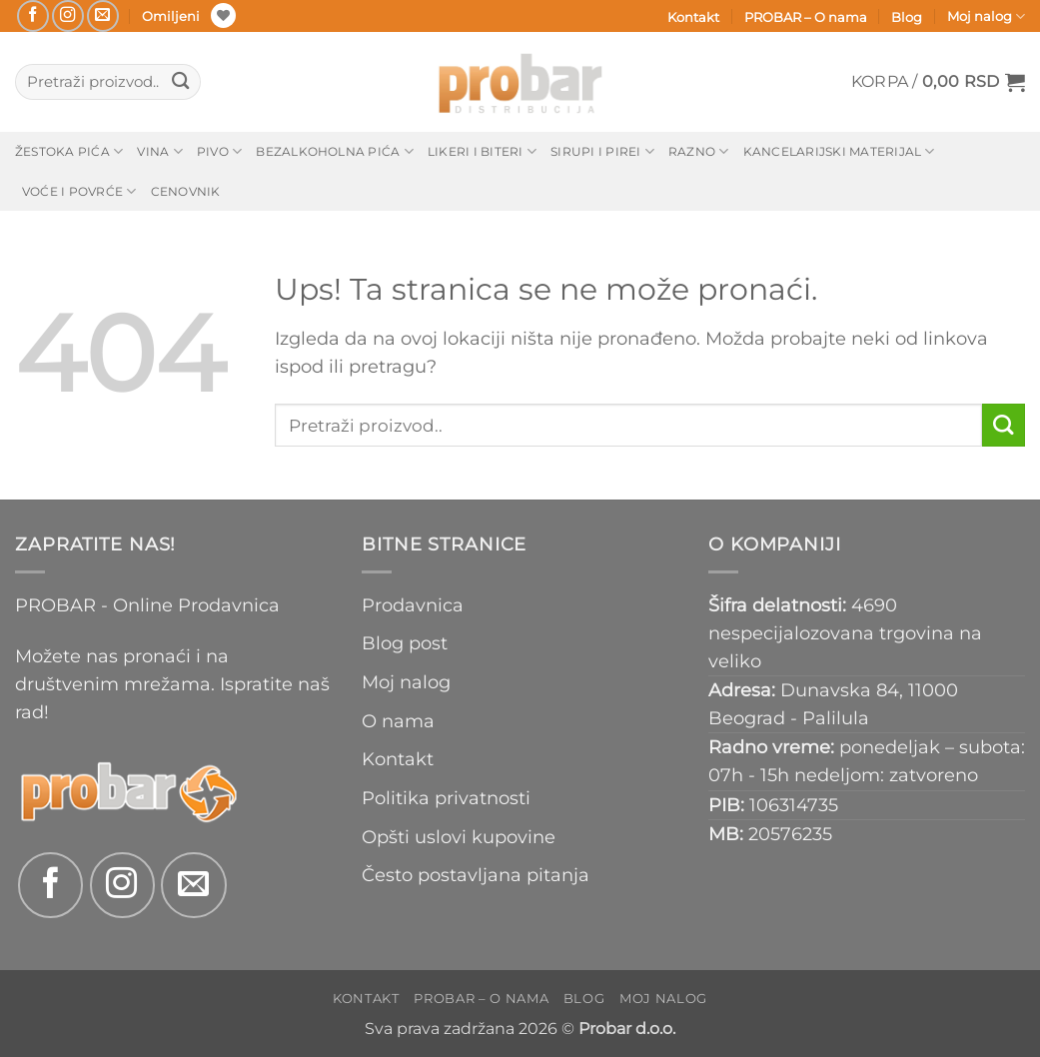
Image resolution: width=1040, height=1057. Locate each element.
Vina (159, 151)
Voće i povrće (79, 191)
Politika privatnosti (446, 797)
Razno (698, 151)
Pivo (219, 151)
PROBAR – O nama (805, 17)
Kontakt (693, 17)
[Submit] (180, 82)
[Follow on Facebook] (33, 16)
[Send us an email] (103, 16)
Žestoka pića (69, 151)
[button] (938, 82)
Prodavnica (413, 604)
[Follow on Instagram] (68, 16)
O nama (398, 720)
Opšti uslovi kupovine (458, 836)
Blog (906, 17)
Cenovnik (186, 191)
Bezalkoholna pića (335, 151)
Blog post (405, 642)
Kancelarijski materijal (839, 151)
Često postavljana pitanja (475, 874)
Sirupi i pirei (602, 151)
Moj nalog (986, 16)
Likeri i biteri (482, 151)
